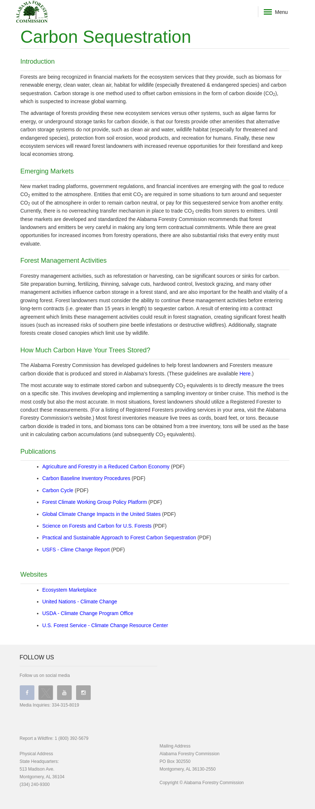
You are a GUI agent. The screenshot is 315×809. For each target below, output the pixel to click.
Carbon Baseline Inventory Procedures (86, 478)
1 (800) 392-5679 (72, 738)
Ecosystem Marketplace (69, 590)
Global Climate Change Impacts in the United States (101, 514)
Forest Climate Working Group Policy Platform (94, 502)
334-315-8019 (65, 705)
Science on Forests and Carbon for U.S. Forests (97, 526)
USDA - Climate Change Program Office (88, 613)
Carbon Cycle (58, 490)
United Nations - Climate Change (79, 601)
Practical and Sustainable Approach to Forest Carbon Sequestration (119, 537)
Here (245, 374)
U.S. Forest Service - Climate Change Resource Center (105, 625)
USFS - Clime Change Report (76, 550)
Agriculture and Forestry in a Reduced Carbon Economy (106, 466)
